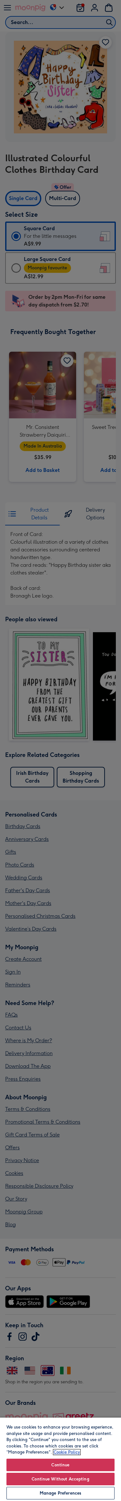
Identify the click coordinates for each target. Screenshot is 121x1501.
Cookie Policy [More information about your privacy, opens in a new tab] (67, 1452)
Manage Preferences (60, 1493)
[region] (60, 1459)
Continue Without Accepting (60, 1479)
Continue (60, 1465)
